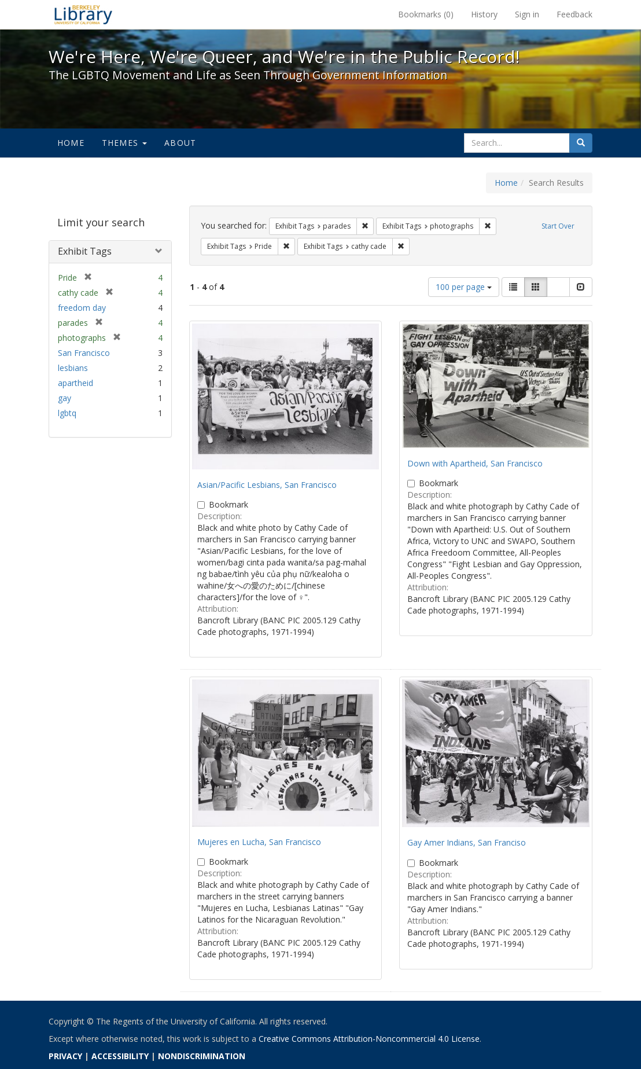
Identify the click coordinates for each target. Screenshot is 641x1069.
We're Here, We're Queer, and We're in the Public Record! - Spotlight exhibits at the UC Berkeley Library (83, 14)
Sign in (527, 14)
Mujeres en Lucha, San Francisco (259, 841)
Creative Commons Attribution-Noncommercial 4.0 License (369, 1038)
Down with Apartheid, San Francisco (475, 463)
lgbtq (67, 412)
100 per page (464, 286)
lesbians (73, 367)
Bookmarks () (426, 14)
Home (70, 142)
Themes (124, 142)
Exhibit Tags (85, 251)
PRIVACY (65, 1055)
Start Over (557, 226)
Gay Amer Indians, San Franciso (466, 842)
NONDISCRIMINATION (201, 1055)
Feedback (574, 14)
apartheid (75, 382)
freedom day (82, 307)
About (180, 142)
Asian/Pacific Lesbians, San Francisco (267, 484)
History (484, 14)
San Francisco (84, 352)
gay (64, 397)
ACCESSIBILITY (120, 1055)
